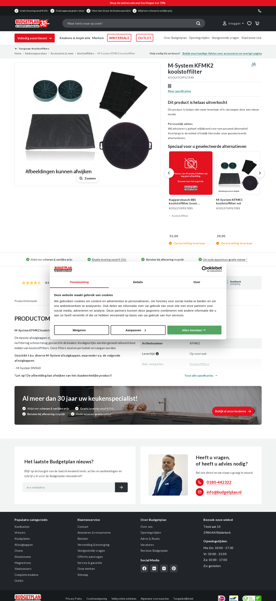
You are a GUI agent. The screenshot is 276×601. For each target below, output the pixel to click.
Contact (82, 526)
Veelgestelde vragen (225, 37)
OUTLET (144, 38)
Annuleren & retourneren (94, 532)
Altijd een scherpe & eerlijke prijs (155, 10)
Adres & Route (150, 538)
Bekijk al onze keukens (230, 411)
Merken (98, 38)
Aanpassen (136, 330)
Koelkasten (22, 526)
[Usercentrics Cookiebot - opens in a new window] (205, 269)
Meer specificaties (179, 91)
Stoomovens (23, 556)
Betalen (82, 538)
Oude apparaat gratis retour (70, 10)
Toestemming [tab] (79, 282)
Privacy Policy (74, 598)
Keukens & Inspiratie (75, 38)
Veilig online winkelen (123, 598)
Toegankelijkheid (183, 598)
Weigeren (79, 330)
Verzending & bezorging (93, 544)
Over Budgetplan (175, 37)
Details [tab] (138, 282)
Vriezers (20, 532)
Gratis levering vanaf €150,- (34, 10)
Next (260, 173)
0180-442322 (219, 482)
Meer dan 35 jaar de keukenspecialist (111, 10)
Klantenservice (251, 37)
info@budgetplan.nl (224, 492)
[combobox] (133, 23)
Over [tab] (196, 282)
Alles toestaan (192, 330)
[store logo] (36, 23)
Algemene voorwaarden (155, 598)
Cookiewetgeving (97, 598)
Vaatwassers (23, 568)
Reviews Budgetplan (154, 550)
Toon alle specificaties (198, 375)
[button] (233, 23)
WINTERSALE (119, 38)
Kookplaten (22, 538)
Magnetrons (23, 562)
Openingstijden (199, 37)
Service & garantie (89, 562)
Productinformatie (26, 301)
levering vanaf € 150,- (109, 259)
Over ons (146, 526)
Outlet (19, 580)
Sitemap (82, 574)
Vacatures (147, 544)
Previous (169, 173)
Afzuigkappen (24, 544)
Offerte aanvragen (90, 556)
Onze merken (86, 568)
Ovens (19, 550)
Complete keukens (27, 574)
